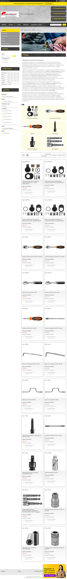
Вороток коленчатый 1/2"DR (51, 399)
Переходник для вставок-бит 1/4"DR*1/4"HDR (29, 548)
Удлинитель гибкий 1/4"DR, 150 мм (53, 435)
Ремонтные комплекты (32, 118)
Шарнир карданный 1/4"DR (51, 472)
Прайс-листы (5, 35)
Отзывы (3, 41)
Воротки (32, 133)
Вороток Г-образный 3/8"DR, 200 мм (31, 363)
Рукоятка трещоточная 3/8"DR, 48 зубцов (55, 256)
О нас (19, 24)
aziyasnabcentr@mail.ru (8, 128)
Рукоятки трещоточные (55, 118)
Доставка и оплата (36, 24)
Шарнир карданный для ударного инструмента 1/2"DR (30, 473)
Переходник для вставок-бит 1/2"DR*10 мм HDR (54, 510)
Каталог (11, 24)
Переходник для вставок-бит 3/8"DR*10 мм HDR (54, 548)
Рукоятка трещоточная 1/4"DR (29, 292)
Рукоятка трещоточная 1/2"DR (52, 292)
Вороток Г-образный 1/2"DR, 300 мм (53, 363)
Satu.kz (39, 576)
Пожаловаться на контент (38, 577)
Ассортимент (48, 3)
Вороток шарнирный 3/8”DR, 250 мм (53, 328)
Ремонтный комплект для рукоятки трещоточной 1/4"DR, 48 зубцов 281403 (31, 220)
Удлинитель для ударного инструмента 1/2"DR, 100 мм (31, 436)
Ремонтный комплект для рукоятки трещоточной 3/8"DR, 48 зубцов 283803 (54, 220)
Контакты (26, 24)
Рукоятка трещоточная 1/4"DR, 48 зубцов (32, 256)
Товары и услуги (27, 30)
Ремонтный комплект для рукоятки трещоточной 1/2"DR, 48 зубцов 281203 (54, 182)
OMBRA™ (34, 30)
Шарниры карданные (32, 149)
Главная (3, 24)
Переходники (55, 149)
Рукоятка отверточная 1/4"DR (29, 328)
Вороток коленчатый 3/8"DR (29, 399)
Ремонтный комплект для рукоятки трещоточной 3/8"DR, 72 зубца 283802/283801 (30, 182)
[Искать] (64, 25)
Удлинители (55, 133)
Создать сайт (2, 0)
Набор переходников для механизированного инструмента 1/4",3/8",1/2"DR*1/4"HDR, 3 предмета (31, 511)
